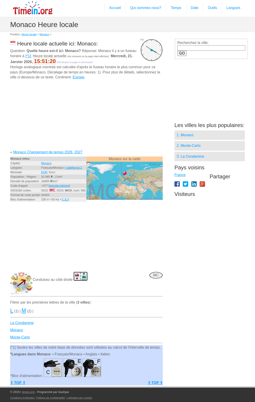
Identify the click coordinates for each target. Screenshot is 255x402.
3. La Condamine (190, 156)
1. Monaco (185, 135)
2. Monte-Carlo (189, 146)
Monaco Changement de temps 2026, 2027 (48, 152)
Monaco (44, 34)
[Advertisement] (86, 116)
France (180, 175)
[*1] (28, 56)
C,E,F (65, 199)
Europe (78, 77)
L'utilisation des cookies (79, 397)
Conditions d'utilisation (22, 397)
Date (195, 8)
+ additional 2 (73, 167)
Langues (233, 8)
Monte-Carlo (20, 337)
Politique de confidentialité (50, 397)
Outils (212, 8)
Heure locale (28, 34)
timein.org (28, 392)
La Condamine (22, 323)
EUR (44, 172)
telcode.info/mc (59, 185)
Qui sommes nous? (145, 8)
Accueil (115, 8)
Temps (176, 8)
